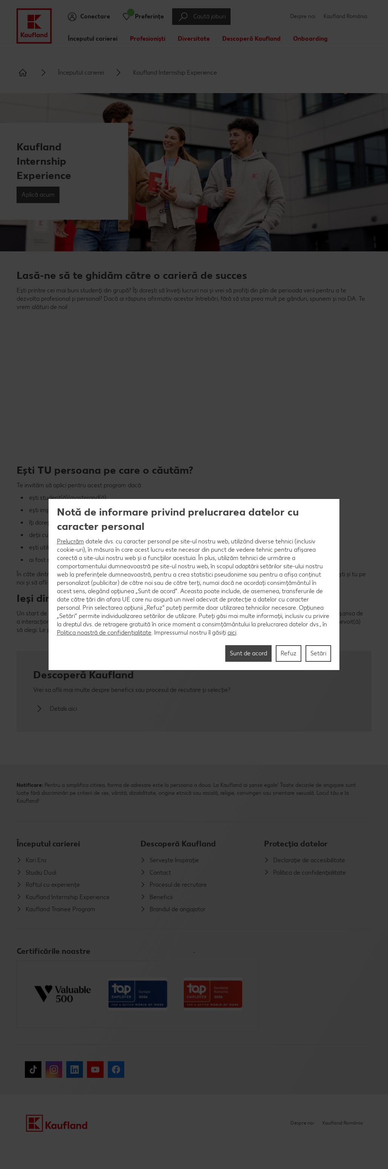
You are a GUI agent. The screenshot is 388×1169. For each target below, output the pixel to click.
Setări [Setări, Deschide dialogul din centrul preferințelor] (318, 653)
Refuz (288, 653)
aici (232, 632)
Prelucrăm (70, 541)
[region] (194, 584)
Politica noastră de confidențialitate (104, 632)
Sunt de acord (248, 653)
